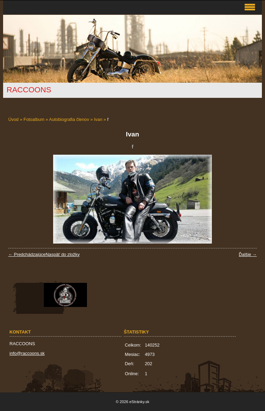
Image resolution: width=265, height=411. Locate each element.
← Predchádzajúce (27, 254)
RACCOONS (29, 89)
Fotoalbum (33, 119)
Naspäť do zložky (63, 254)
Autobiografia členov (69, 119)
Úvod (13, 119)
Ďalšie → (248, 254)
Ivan (98, 119)
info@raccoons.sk (27, 353)
